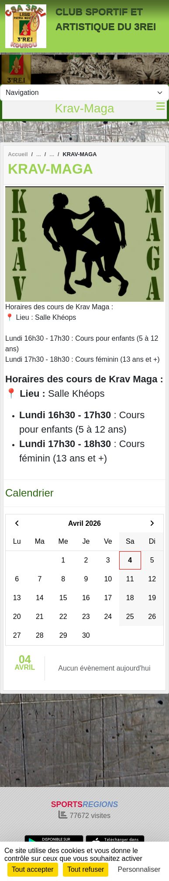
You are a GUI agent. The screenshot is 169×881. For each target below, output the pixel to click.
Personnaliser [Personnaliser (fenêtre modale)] (139, 869)
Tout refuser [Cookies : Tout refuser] (85, 869)
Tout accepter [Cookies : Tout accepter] (33, 869)
